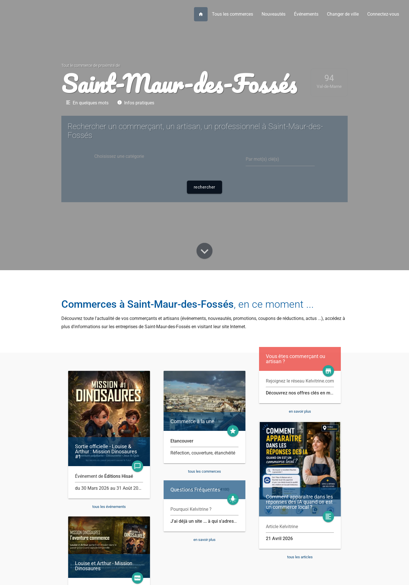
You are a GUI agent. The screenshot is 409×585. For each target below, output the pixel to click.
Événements (306, 14)
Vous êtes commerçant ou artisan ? (295, 359)
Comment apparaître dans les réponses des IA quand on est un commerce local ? (299, 502)
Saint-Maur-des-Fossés (179, 83)
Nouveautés (273, 14)
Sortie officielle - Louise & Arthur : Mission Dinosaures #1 (106, 451)
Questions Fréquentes (195, 489)
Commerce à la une (192, 421)
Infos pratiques (135, 103)
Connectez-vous (383, 14)
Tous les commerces (232, 14)
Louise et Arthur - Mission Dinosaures (103, 566)
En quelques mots (87, 103)
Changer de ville (343, 14)
